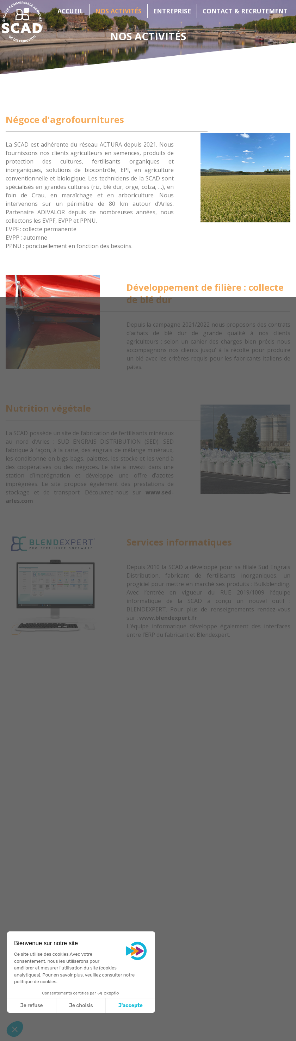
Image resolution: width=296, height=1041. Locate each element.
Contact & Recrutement (245, 11)
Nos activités (118, 11)
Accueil (70, 11)
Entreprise (172, 11)
